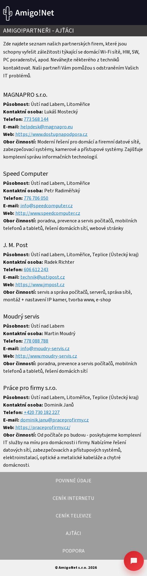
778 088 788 (36, 341)
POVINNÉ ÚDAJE (73, 480)
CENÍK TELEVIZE (74, 515)
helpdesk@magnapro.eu (46, 126)
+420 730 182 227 (42, 412)
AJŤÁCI (73, 533)
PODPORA (73, 550)
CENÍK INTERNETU (73, 498)
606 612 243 (36, 269)
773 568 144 (36, 119)
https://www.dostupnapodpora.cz (51, 134)
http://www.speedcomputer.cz (47, 213)
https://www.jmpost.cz (40, 284)
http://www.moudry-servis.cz (46, 356)
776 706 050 (36, 198)
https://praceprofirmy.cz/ (43, 427)
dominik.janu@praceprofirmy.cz (54, 420)
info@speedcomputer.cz (46, 205)
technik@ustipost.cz (42, 277)
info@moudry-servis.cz (45, 348)
